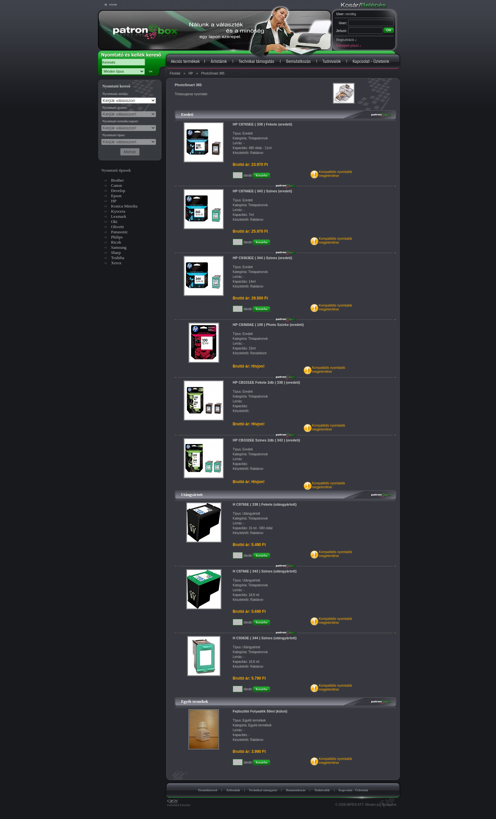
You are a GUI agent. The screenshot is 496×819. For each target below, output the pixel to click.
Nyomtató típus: (113, 135)
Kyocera (118, 211)
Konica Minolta (124, 206)
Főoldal (175, 73)
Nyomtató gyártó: (115, 107)
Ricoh (116, 242)
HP (191, 73)
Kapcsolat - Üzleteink (353, 790)
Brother (117, 180)
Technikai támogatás (263, 790)
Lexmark (118, 216)
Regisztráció (346, 40)
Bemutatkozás (296, 790)
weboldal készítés (179, 803)
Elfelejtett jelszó (348, 45)
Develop (118, 190)
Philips (117, 237)
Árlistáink (233, 790)
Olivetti (117, 226)
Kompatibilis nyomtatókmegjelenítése (335, 173)
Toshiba (117, 257)
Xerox (116, 262)
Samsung (119, 247)
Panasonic (119, 231)
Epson (116, 195)
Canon (116, 185)
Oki (114, 221)
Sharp (116, 252)
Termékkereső (208, 790)
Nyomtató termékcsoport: (120, 121)
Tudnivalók (322, 790)
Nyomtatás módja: (115, 94)
